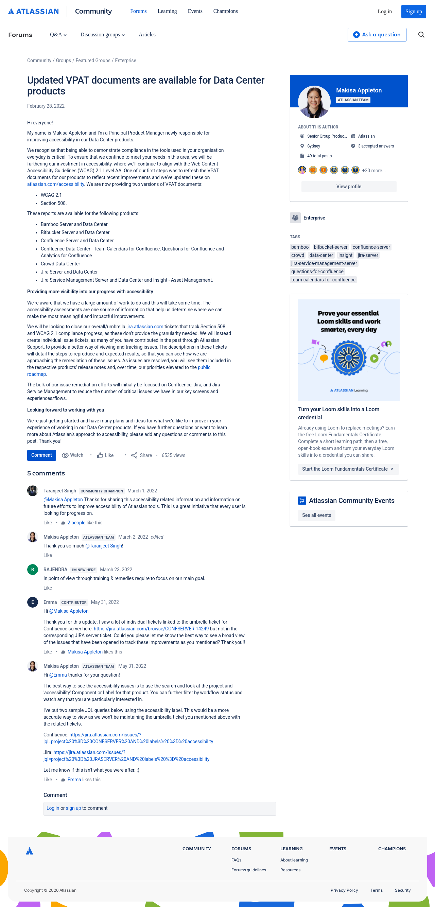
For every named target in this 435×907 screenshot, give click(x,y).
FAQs (236, 859)
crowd (297, 255)
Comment (41, 455)
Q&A (58, 34)
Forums (138, 11)
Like (48, 522)
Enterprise (125, 60)
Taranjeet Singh (60, 490)
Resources (290, 869)
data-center (321, 255)
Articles (147, 34)
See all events (316, 515)
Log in (385, 11)
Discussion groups (103, 34)
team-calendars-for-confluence (323, 279)
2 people (77, 522)
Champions (225, 11)
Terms (376, 890)
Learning (167, 11)
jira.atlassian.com (144, 326)
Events (195, 11)
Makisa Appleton (61, 537)
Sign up (413, 11)
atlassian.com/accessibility (55, 184)
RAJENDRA (55, 569)
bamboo (300, 247)
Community (93, 11)
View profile (348, 186)
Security (403, 890)
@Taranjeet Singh (103, 545)
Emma (50, 602)
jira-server (368, 255)
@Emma (58, 675)
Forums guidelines (248, 869)
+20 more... (374, 170)
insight (345, 255)
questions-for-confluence (317, 271)
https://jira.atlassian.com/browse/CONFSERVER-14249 (151, 628)
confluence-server (371, 247)
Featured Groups (93, 60)
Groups (63, 60)
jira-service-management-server (324, 263)
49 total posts (319, 156)
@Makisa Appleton (63, 499)
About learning (294, 859)
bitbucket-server (331, 247)
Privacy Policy (344, 890)
